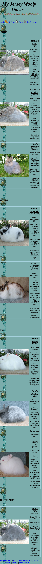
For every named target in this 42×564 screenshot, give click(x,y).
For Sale (15, 563)
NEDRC (27, 563)
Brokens (12, 22)
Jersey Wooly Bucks (31, 560)
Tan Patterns (32, 22)
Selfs (21, 22)
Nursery (8, 563)
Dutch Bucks (7, 560)
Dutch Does (17, 560)
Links (21, 563)
